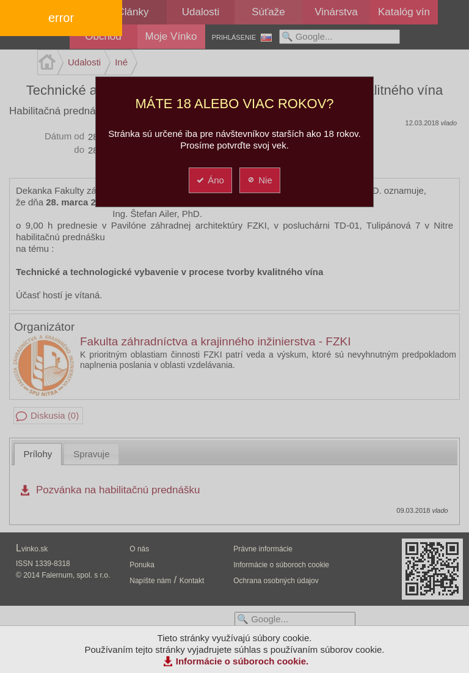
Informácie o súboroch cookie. (242, 661)
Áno (209, 180)
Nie (259, 180)
